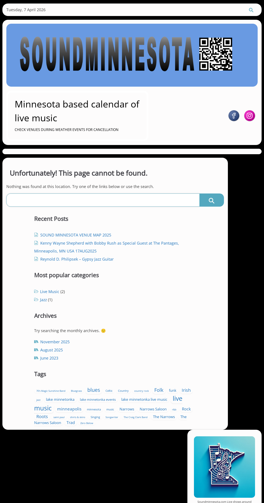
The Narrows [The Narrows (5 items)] (112, 396)
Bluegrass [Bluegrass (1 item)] (140, 330)
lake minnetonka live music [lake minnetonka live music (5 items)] (137, 356)
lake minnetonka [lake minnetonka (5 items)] (115, 350)
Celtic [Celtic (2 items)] (122, 337)
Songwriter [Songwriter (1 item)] (122, 391)
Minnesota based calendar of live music (105, 110)
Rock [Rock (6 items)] (147, 378)
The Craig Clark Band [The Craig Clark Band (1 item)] (146, 391)
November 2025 (43, 346)
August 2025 (40, 355)
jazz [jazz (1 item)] (153, 345)
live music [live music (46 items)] (115, 364)
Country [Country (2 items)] (136, 337)
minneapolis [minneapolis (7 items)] (147, 365)
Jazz (107, 251)
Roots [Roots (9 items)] (106, 384)
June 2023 (38, 363)
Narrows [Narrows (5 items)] (140, 372)
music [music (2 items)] (124, 372)
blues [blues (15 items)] (107, 336)
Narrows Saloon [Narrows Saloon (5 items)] (114, 378)
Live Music (114, 243)
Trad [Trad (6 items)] (119, 402)
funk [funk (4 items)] (127, 344)
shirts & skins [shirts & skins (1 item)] (142, 385)
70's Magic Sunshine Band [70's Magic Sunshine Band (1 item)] (115, 330)
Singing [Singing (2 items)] (105, 391)
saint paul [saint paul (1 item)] (123, 385)
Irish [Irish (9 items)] (140, 344)
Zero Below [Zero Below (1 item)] (135, 403)
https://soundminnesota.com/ (229, 238)
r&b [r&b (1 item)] (135, 378)
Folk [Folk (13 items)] (113, 344)
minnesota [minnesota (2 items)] (108, 372)
